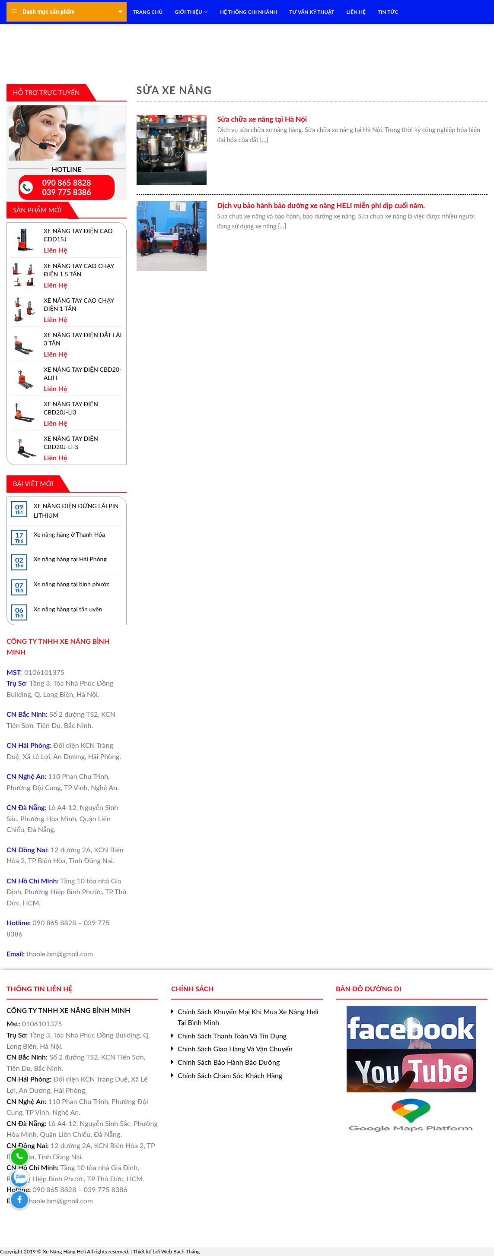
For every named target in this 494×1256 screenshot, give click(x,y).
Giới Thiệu (191, 12)
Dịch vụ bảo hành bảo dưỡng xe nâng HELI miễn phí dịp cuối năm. (321, 205)
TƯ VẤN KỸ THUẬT (312, 12)
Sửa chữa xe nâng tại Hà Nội (262, 119)
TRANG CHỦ (148, 12)
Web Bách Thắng (180, 1251)
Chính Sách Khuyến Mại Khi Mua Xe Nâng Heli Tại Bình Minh (248, 1017)
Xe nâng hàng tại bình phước (71, 584)
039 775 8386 (66, 192)
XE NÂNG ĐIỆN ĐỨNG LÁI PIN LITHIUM (76, 510)
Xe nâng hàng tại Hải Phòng (70, 559)
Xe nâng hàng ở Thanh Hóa (69, 534)
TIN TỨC (388, 12)
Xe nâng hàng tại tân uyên (68, 609)
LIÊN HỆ (356, 12)
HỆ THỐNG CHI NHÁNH (248, 12)
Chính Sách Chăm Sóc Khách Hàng (230, 1075)
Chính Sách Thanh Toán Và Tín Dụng (232, 1035)
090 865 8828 (66, 182)
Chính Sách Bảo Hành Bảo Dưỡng (229, 1062)
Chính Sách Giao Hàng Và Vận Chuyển (235, 1048)
